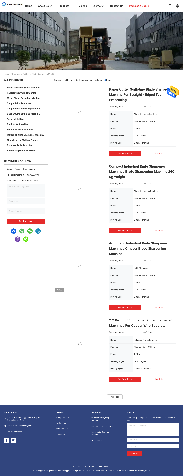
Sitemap (76, 467)
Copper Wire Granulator (19, 103)
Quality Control (62, 429)
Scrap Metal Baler (16, 119)
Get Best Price (125, 153)
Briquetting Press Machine (21, 150)
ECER (147, 471)
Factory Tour (61, 423)
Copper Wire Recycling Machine (23, 108)
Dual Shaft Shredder (17, 124)
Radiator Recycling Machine (21, 93)
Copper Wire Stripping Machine (23, 114)
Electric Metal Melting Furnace (23, 140)
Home (6, 74)
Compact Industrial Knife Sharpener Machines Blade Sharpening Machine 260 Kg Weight (141, 171)
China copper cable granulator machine (48, 471)
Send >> (134, 454)
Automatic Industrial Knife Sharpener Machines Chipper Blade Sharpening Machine (138, 248)
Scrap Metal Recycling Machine (23, 87)
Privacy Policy (104, 467)
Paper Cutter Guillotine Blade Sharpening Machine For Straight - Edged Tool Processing (141, 94)
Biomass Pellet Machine (19, 145)
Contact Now (26, 221)
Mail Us (159, 153)
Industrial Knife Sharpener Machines (26, 135)
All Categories (97, 440)
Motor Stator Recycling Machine (24, 98)
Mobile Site (89, 467)
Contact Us (60, 434)
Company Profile (62, 418)
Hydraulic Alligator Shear (20, 129)
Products (16, 74)
